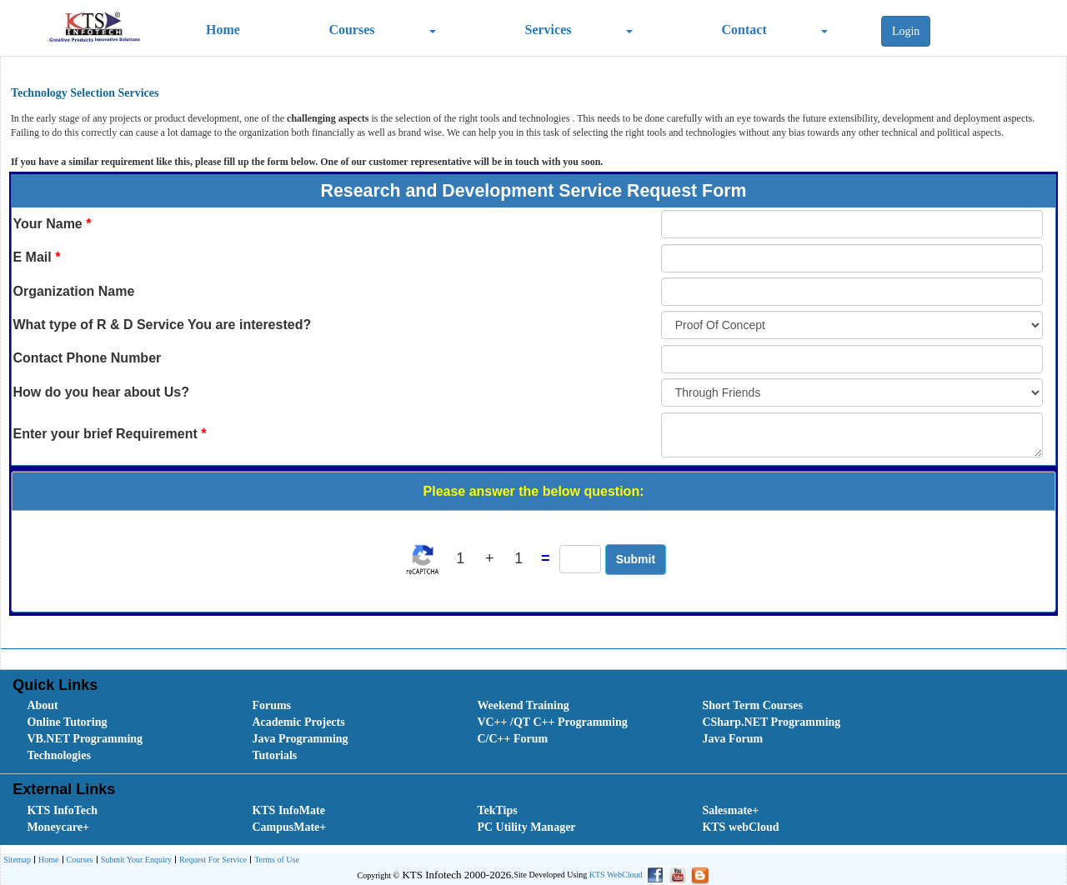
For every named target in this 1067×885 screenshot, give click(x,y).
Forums (271, 705)
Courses (351, 29)
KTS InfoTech (62, 810)
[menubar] (536, 731)
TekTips (497, 810)
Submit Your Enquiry (134, 860)
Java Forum (732, 738)
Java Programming (300, 738)
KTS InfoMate (288, 810)
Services (548, 29)
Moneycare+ (58, 827)
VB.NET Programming (85, 738)
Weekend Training (523, 705)
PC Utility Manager (526, 827)
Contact (744, 29)
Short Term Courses (752, 705)
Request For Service (211, 860)
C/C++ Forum (512, 738)
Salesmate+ (730, 810)
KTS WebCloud (616, 874)
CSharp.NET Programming (771, 722)
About (42, 705)
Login (905, 31)
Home (223, 29)
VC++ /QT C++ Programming (552, 722)
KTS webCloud (740, 827)
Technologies (59, 755)
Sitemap (17, 859)
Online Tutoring (67, 722)
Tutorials (274, 755)
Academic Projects (298, 722)
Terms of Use (274, 860)
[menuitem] (120, 706)
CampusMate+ (289, 827)
